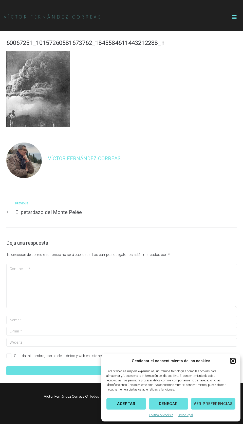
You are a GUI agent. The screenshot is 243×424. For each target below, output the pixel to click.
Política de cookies (161, 415)
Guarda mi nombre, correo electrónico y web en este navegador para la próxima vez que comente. (91, 356)
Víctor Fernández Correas (84, 158)
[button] (232, 360)
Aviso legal (185, 415)
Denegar (168, 403)
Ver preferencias (213, 403)
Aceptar (126, 403)
